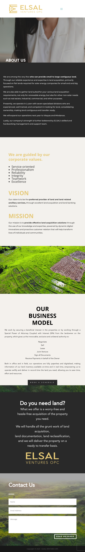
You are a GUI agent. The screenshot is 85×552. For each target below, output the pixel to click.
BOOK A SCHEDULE (42, 382)
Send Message (65, 536)
